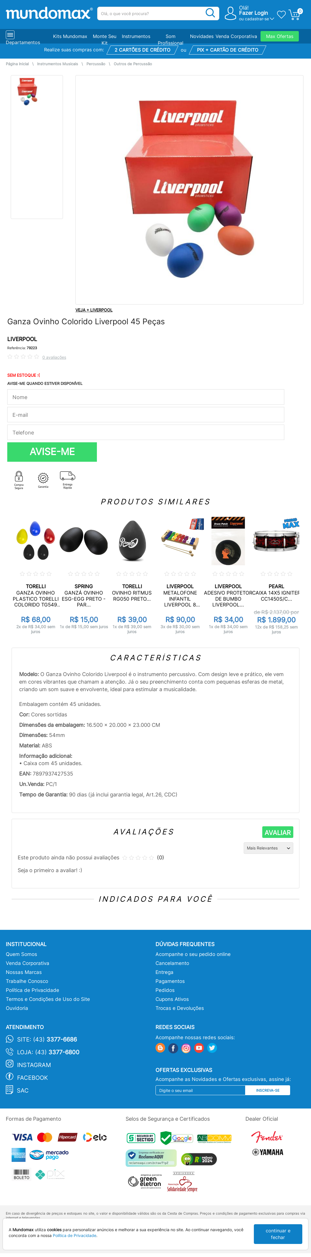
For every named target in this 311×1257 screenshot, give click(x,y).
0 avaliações (54, 357)
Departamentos (23, 42)
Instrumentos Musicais (57, 64)
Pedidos (165, 990)
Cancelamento (172, 963)
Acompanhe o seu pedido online (193, 954)
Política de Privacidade (32, 990)
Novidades (202, 36)
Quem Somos (21, 954)
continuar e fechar (278, 1234)
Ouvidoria (17, 1008)
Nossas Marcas (24, 972)
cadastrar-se (257, 18)
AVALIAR (278, 832)
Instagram (34, 1065)
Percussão (95, 64)
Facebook (32, 1077)
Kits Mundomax (70, 36)
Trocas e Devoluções (180, 1008)
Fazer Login (253, 13)
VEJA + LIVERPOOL (94, 309)
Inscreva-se (267, 1090)
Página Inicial (17, 64)
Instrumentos (136, 36)
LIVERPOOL (22, 339)
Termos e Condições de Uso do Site (48, 999)
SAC (23, 1090)
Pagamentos (170, 981)
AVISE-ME (52, 451)
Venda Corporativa (236, 36)
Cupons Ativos (172, 999)
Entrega (164, 972)
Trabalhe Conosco (27, 981)
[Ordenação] (268, 848)
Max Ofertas (279, 36)
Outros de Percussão (133, 64)
